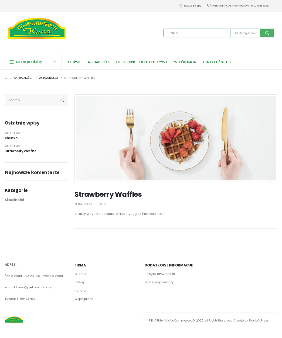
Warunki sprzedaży (159, 282)
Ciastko (11, 138)
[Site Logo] (37, 25)
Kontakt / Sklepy (217, 62)
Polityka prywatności (160, 274)
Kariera (80, 290)
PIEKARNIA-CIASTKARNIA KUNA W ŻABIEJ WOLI (238, 5)
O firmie (74, 62)
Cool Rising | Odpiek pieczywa (141, 62)
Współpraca (185, 62)
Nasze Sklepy (190, 5)
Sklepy (80, 282)
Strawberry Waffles (21, 151)
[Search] (267, 33)
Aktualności (98, 62)
